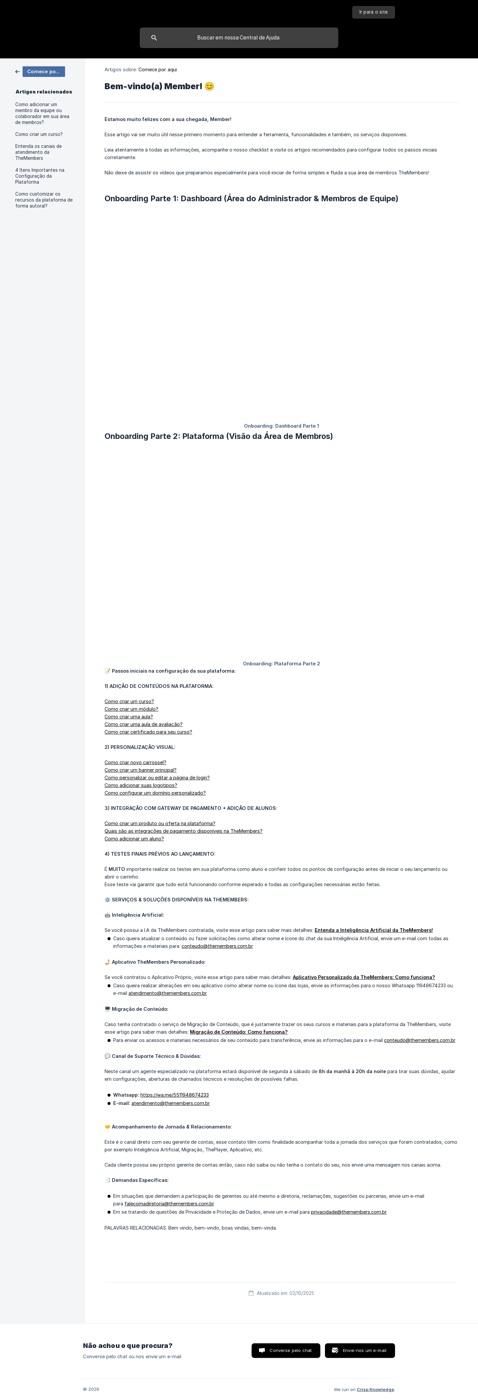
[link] (40, 71)
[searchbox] (239, 38)
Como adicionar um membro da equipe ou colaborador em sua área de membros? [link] (42, 113)
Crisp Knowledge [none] (375, 1389)
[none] (373, 12)
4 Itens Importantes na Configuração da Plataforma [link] (39, 176)
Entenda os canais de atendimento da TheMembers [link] (38, 152)
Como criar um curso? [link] (39, 134)
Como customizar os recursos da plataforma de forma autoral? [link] (44, 200)
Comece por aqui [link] (157, 69)
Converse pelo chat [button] (291, 1350)
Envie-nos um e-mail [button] (364, 1350)
